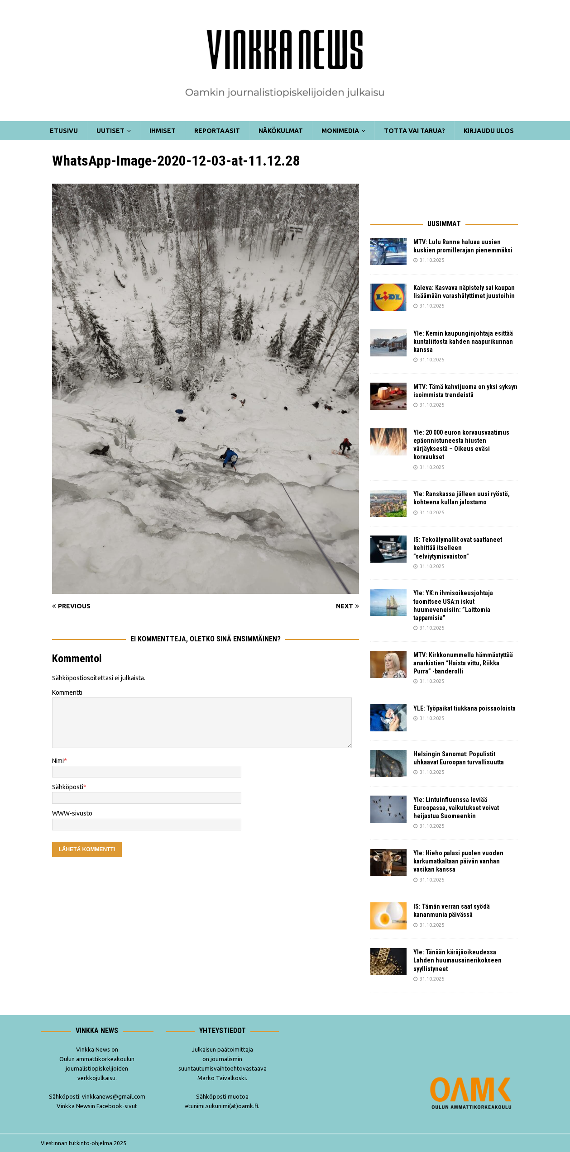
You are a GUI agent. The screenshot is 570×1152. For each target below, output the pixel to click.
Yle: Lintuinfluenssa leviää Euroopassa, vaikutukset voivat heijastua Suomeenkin (456, 808)
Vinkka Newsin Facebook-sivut (97, 1106)
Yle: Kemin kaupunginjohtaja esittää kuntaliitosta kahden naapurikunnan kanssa (463, 341)
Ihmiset (162, 130)
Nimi (58, 760)
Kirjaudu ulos (489, 130)
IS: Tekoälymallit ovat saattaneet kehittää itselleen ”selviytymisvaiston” (457, 547)
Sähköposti (67, 787)
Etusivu (64, 130)
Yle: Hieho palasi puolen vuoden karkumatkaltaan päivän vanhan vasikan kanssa (458, 861)
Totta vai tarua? (414, 130)
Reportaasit (217, 130)
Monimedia (340, 130)
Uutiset (110, 130)
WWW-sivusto (72, 813)
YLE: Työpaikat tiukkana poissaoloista (464, 708)
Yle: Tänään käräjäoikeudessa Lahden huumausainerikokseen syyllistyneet (457, 960)
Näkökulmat (281, 130)
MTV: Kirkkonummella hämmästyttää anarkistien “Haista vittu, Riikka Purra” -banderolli (463, 663)
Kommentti (67, 692)
